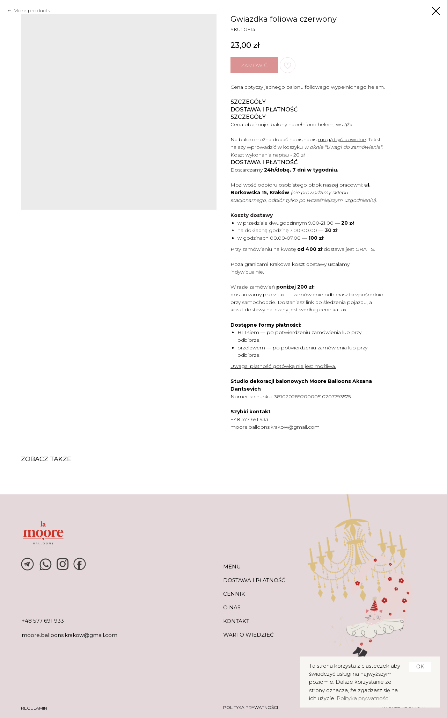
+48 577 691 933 (249, 419)
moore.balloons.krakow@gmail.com (275, 427)
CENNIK (234, 593)
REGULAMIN (34, 708)
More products (31, 10)
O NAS (232, 607)
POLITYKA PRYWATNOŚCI (250, 707)
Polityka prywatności (363, 698)
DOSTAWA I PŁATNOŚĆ (254, 580)
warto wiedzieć (248, 634)
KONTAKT (236, 621)
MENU (232, 566)
